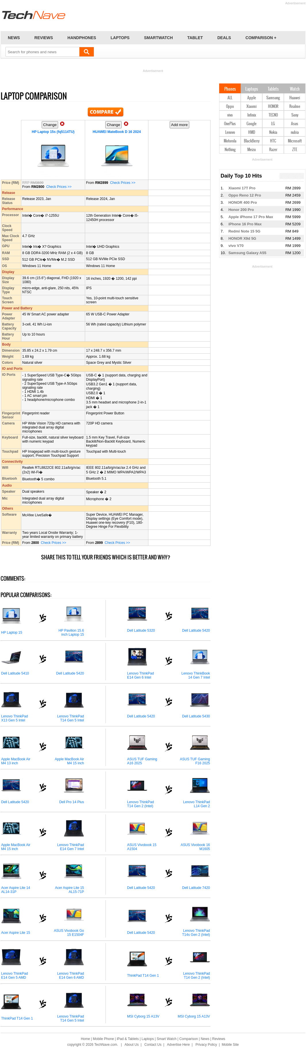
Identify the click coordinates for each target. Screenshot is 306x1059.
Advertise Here (178, 1045)
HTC (273, 141)
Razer (273, 150)
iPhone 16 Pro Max (245, 224)
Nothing (230, 150)
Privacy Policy (206, 1045)
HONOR (273, 106)
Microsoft (295, 141)
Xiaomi (251, 106)
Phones (230, 89)
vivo (230, 115)
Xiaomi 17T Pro (241, 188)
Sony (294, 115)
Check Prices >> (59, 187)
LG (273, 124)
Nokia (273, 132)
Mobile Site (230, 1045)
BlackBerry (251, 141)
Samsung (273, 98)
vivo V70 (236, 245)
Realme (294, 106)
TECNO (273, 115)
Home (85, 1039)
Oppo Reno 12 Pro (244, 195)
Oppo (230, 106)
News (205, 1039)
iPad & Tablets (128, 1039)
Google (251, 124)
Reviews (218, 1039)
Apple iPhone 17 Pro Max (250, 217)
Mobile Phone (103, 1039)
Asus (294, 124)
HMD (251, 132)
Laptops (251, 89)
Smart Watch (167, 1039)
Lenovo (230, 132)
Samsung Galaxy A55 (247, 253)
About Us (132, 1045)
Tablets (273, 89)
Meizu (251, 150)
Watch (295, 89)
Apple (251, 98)
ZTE (294, 150)
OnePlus (230, 124)
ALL (229, 98)
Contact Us (152, 1045)
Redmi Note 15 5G (244, 231)
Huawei (294, 98)
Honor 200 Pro (241, 209)
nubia (295, 132)
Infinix (251, 115)
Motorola (230, 141)
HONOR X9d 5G (242, 238)
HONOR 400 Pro (242, 202)
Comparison (188, 1039)
